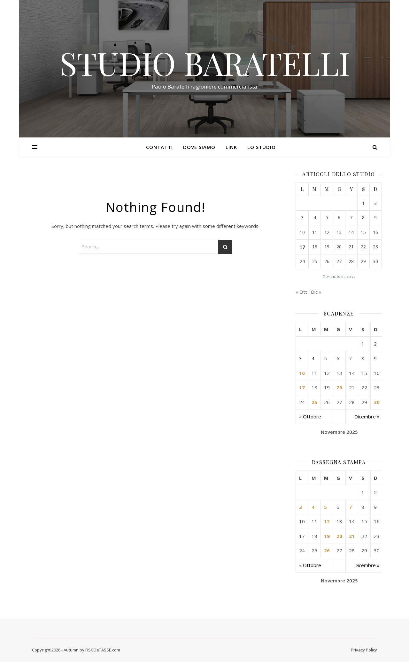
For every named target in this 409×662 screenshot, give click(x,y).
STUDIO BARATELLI (204, 63)
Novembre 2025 (339, 432)
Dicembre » (367, 416)
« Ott (301, 292)
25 (314, 402)
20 (339, 387)
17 (302, 387)
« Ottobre (310, 416)
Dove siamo (199, 147)
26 (327, 550)
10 (302, 373)
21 (352, 536)
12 (327, 521)
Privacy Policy (364, 650)
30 (377, 402)
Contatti (159, 147)
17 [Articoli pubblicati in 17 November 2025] (302, 247)
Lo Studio (261, 147)
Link (231, 147)
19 (327, 536)
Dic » (316, 292)
